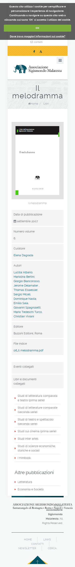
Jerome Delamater (26, 285)
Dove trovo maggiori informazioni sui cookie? (37, 36)
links (47, 539)
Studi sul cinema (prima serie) (37, 431)
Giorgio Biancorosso (26, 281)
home (28, 539)
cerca (52, 548)
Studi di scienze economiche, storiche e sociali (37, 448)
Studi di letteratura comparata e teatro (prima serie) (37, 398)
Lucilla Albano (23, 272)
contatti (38, 42)
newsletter (27, 548)
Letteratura (25, 482)
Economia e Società (31, 489)
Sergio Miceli (22, 294)
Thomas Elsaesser (26, 290)
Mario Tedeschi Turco (28, 312)
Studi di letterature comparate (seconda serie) (37, 410)
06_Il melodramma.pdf (28, 350)
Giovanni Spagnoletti (27, 307)
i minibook (24, 457)
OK (37, 27)
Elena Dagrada (23, 255)
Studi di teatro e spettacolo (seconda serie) (35, 421)
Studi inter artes (28, 438)
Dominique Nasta (25, 298)
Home (34, 103)
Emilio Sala (21, 303)
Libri (46, 103)
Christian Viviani (24, 316)
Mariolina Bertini (24, 276)
